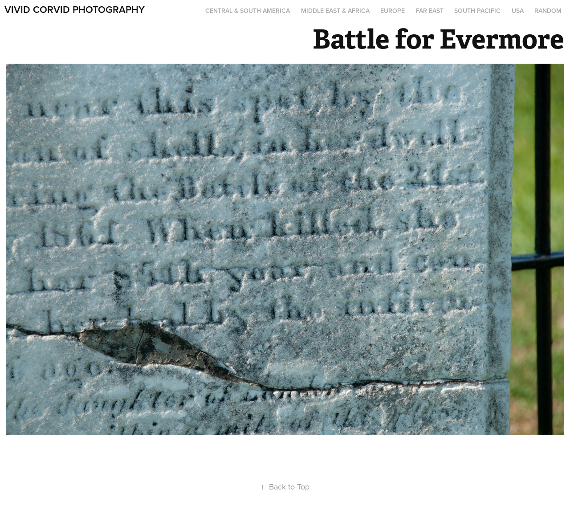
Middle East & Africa (335, 10)
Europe (392, 10)
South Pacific (477, 10)
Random (548, 10)
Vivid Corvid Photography (74, 9)
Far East (430, 10)
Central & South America (247, 10)
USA (518, 10)
